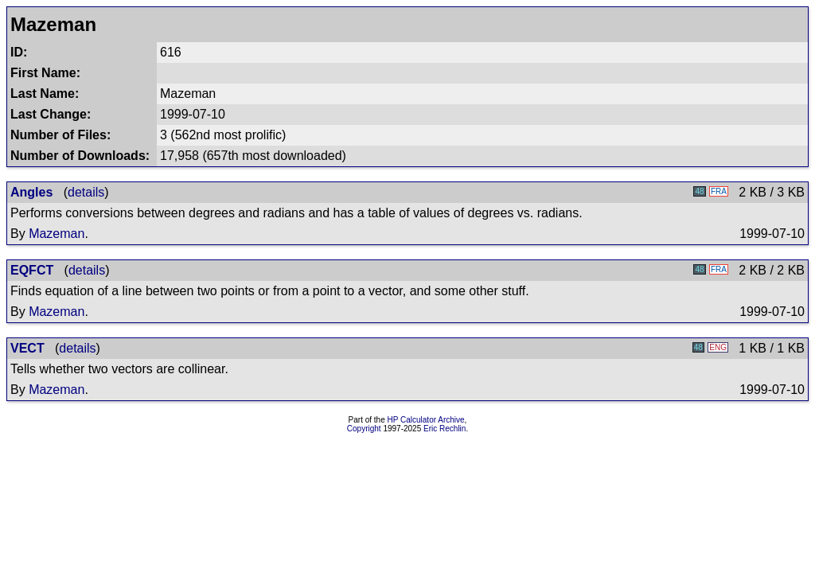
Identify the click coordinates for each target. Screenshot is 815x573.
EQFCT (31, 270)
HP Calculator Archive (426, 419)
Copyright (364, 428)
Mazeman (56, 233)
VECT (27, 348)
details (86, 192)
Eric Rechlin (444, 428)
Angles (31, 192)
